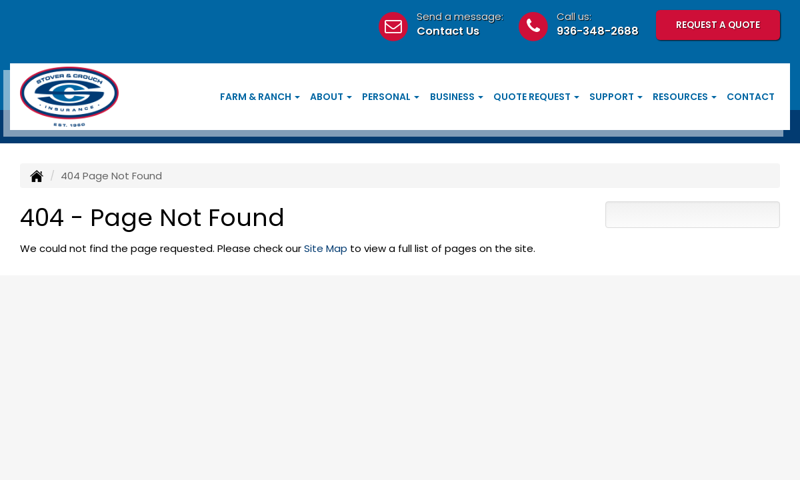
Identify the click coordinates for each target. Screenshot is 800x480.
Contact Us (448, 31)
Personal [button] (390, 96)
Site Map (325, 248)
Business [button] (456, 96)
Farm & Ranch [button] (260, 96)
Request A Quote (718, 24)
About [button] (331, 96)
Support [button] (616, 96)
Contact (751, 96)
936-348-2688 (598, 31)
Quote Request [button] (536, 96)
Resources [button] (685, 96)
